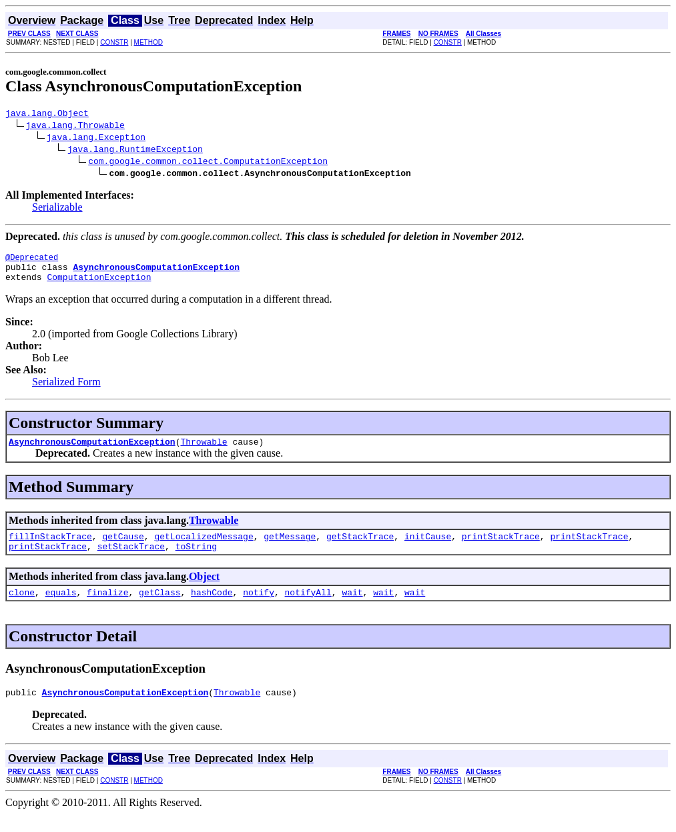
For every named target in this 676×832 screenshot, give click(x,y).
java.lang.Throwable (75, 127)
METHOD (148, 42)
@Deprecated (31, 261)
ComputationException (99, 285)
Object (204, 590)
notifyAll (308, 608)
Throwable (203, 451)
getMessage (290, 548)
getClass (159, 608)
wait (352, 608)
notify (258, 608)
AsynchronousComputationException (92, 451)
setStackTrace (131, 560)
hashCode (211, 608)
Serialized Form (66, 389)
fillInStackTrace (50, 548)
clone (22, 608)
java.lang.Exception (96, 139)
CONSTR (114, 42)
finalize (107, 608)
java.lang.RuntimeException (135, 151)
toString (196, 560)
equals (61, 608)
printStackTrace (501, 548)
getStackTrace (360, 548)
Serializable (57, 209)
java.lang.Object (47, 115)
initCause (427, 548)
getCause (122, 548)
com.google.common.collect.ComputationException (208, 163)
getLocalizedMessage (203, 548)
